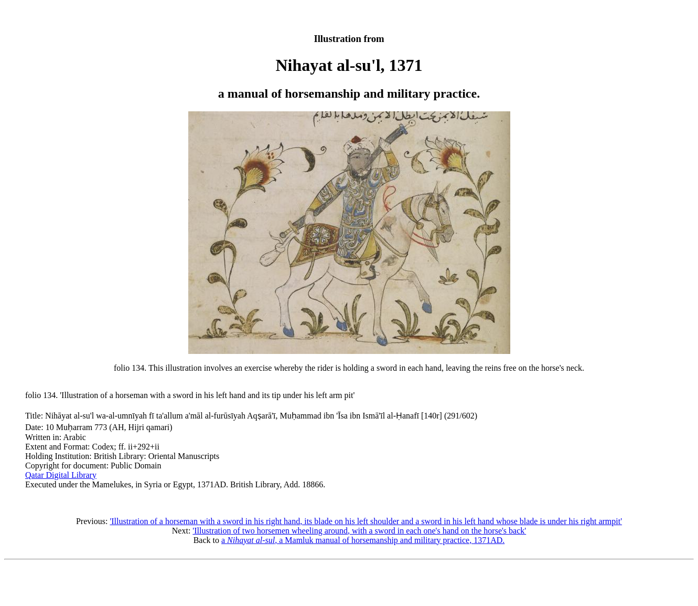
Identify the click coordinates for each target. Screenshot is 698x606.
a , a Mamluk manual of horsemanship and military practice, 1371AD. (362, 540)
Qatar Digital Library (60, 475)
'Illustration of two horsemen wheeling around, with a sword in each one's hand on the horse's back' (359, 530)
